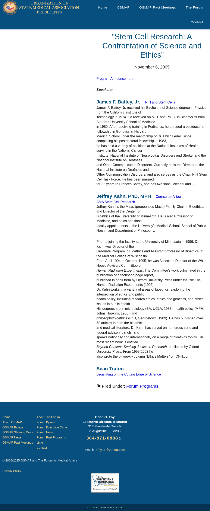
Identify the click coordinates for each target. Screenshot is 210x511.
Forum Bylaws (46, 422)
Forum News (45, 432)
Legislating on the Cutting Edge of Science (129, 374)
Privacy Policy (12, 471)
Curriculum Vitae (168, 196)
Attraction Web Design (109, 508)
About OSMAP (12, 422)
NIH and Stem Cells (160, 102)
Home (6, 417)
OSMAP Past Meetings (18, 442)
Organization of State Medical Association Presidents (41, 7)
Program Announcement (115, 78)
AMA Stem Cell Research (116, 202)
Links (40, 442)
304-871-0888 (102, 437)
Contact (42, 447)
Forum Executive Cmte (52, 427)
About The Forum (48, 417)
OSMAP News (12, 437)
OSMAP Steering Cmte (18, 432)
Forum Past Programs (51, 437)
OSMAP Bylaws (13, 427)
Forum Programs (142, 386)
